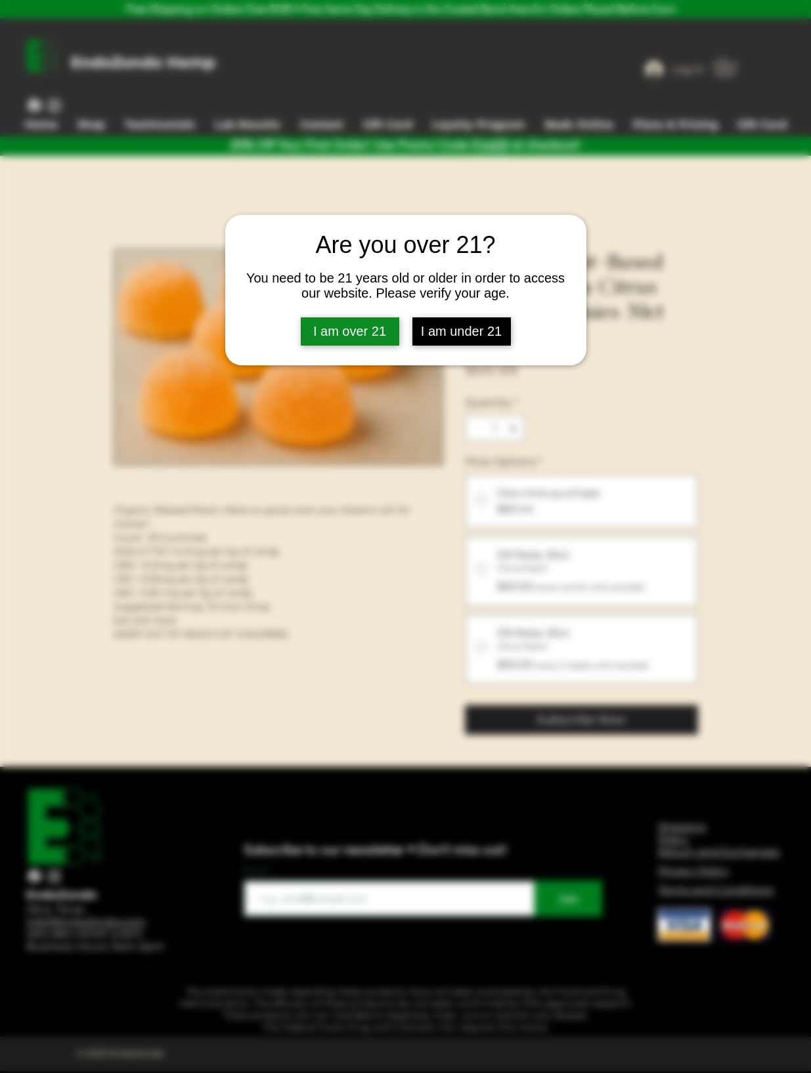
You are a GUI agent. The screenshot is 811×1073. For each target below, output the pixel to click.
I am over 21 (349, 331)
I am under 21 (461, 331)
